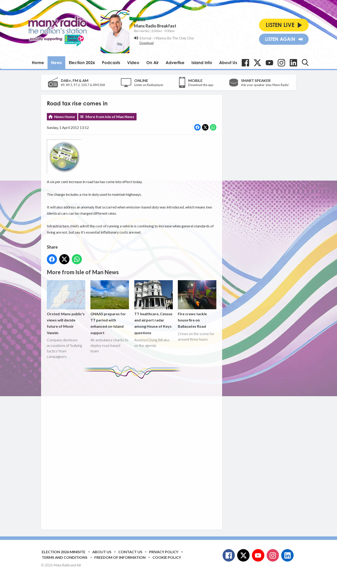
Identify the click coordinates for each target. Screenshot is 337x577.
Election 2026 (82, 62)
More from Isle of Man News (110, 116)
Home (38, 62)
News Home (64, 116)
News (56, 62)
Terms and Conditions (64, 557)
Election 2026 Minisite (63, 552)
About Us (228, 62)
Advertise (175, 62)
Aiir (79, 565)
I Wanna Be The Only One (174, 38)
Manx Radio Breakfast (155, 25)
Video (133, 62)
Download (147, 43)
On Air (152, 62)
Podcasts (111, 62)
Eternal (145, 38)
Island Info (201, 62)
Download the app (200, 85)
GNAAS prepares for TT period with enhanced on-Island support (109, 307)
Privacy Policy (163, 552)
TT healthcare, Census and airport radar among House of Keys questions (153, 307)
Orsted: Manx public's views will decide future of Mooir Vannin (66, 307)
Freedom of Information (120, 557)
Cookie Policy (166, 557)
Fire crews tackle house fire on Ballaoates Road (197, 304)
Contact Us (130, 552)
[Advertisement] (133, 450)
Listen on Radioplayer (148, 85)
